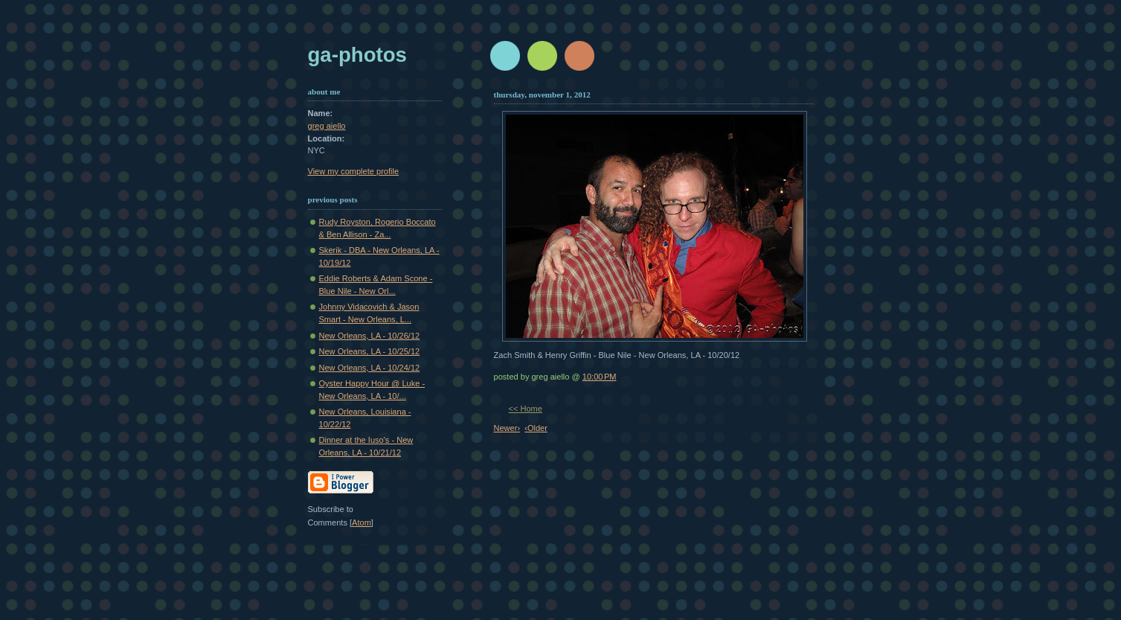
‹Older (535, 428)
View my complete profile (353, 171)
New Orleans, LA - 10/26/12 (369, 335)
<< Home (525, 408)
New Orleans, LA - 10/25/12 (369, 351)
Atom (361, 522)
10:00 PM (599, 376)
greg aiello (327, 125)
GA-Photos (357, 54)
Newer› (507, 428)
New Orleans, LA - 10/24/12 (369, 367)
